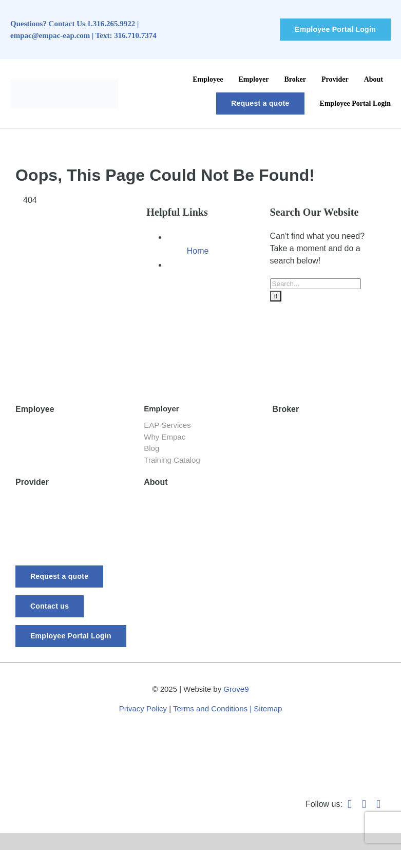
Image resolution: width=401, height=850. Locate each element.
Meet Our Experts (176, 511)
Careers (158, 548)
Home (198, 251)
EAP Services (167, 425)
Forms (27, 524)
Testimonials (295, 451)
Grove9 (236, 689)
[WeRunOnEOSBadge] (205, 732)
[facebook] (350, 804)
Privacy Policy (143, 708)
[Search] (276, 296)
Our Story (161, 499)
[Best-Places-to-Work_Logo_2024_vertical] (360, 726)
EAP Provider (40, 499)
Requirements (41, 511)
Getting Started (43, 426)
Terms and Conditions (210, 708)
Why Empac (164, 436)
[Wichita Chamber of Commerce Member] (46, 727)
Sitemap (268, 708)
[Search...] (315, 283)
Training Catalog (172, 460)
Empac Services (302, 426)
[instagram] (378, 804)
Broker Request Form (312, 439)
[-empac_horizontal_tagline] (78, 362)
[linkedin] (364, 804)
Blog (23, 451)
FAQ (152, 536)
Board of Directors (177, 524)
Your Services (40, 439)
